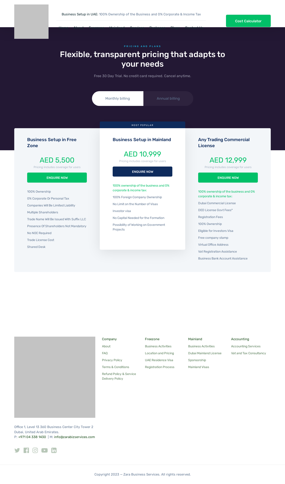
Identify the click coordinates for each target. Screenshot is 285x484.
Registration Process (159, 367)
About (78, 28)
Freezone (96, 28)
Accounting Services (246, 346)
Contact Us (194, 28)
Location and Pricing (159, 353)
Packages (157, 28)
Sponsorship (197, 360)
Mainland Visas (198, 367)
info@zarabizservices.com (74, 437)
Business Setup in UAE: (80, 14)
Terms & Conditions (115, 367)
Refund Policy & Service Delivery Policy (119, 376)
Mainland (117, 28)
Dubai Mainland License (205, 353)
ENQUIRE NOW (57, 178)
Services (137, 28)
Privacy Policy (112, 360)
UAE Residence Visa (159, 360)
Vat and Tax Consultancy (248, 353)
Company (109, 339)
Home (63, 28)
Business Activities (158, 346)
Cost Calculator (248, 21)
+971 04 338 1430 (32, 437)
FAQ (105, 353)
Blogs (175, 28)
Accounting (240, 339)
